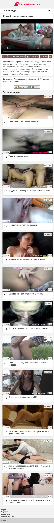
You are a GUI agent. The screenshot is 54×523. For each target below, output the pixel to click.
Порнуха (4, 512)
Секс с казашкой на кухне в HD (22, 397)
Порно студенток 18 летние (25, 79)
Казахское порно (7, 516)
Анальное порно (16, 82)
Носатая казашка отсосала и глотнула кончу (28, 328)
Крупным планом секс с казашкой (24, 122)
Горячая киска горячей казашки (22, 225)
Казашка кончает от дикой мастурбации (26, 294)
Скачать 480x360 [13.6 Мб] (27, 87)
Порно (3, 510)
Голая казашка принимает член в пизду (26, 259)
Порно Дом (5, 514)
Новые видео (10, 11)
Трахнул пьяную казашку (19, 156)
